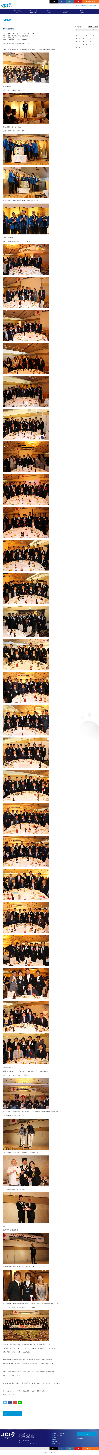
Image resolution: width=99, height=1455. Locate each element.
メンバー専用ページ (82, 5)
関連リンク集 (93, 5)
